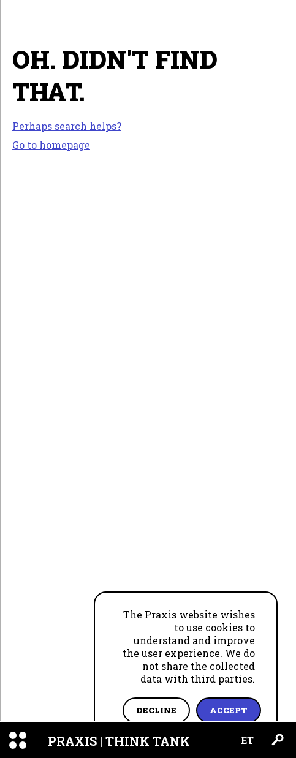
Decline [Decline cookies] (156, 710)
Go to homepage (51, 144)
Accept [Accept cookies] (229, 710)
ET (247, 740)
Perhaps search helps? (66, 126)
